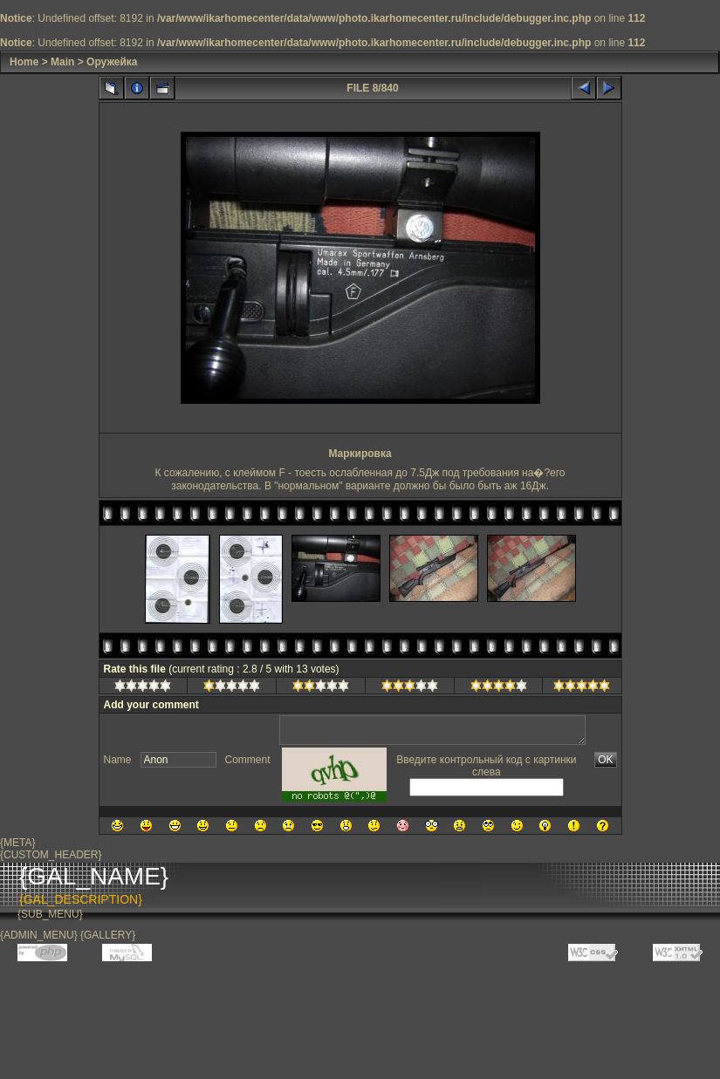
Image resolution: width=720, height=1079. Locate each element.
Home (24, 62)
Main (62, 62)
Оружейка (111, 62)
